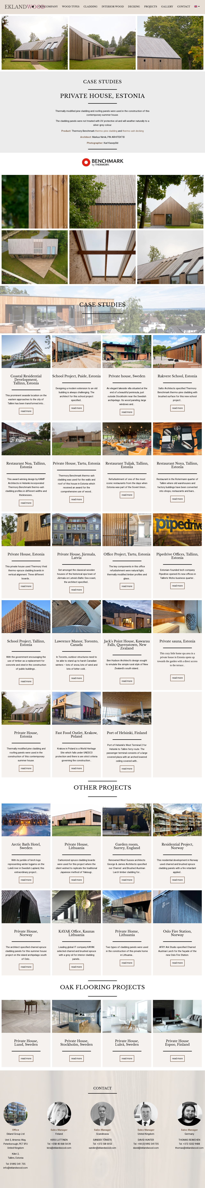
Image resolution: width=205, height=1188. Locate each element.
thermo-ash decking (133, 131)
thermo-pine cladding (106, 131)
